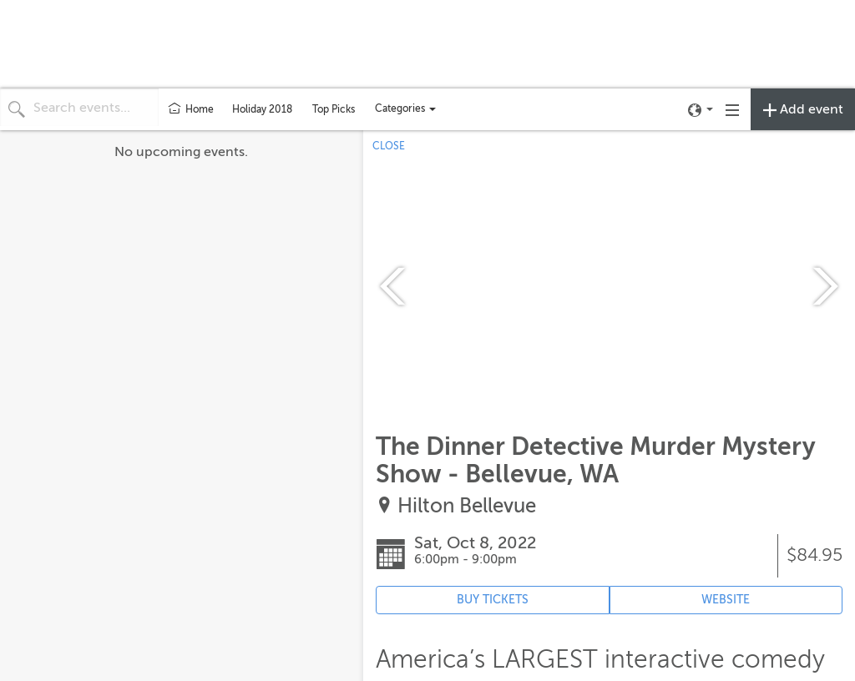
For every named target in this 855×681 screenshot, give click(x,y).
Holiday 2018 (262, 109)
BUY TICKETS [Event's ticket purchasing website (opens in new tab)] (493, 599)
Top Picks (333, 109)
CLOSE (388, 146)
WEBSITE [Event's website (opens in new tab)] (725, 599)
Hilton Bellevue (466, 506)
